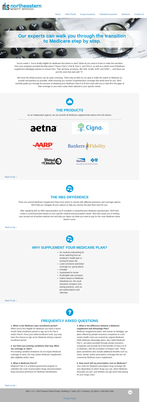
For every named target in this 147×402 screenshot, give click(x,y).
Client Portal (70, 14)
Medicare (126, 14)
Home (58, 14)
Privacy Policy (69, 398)
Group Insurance (87, 14)
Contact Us (139, 14)
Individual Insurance (108, 14)
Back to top (11, 177)
